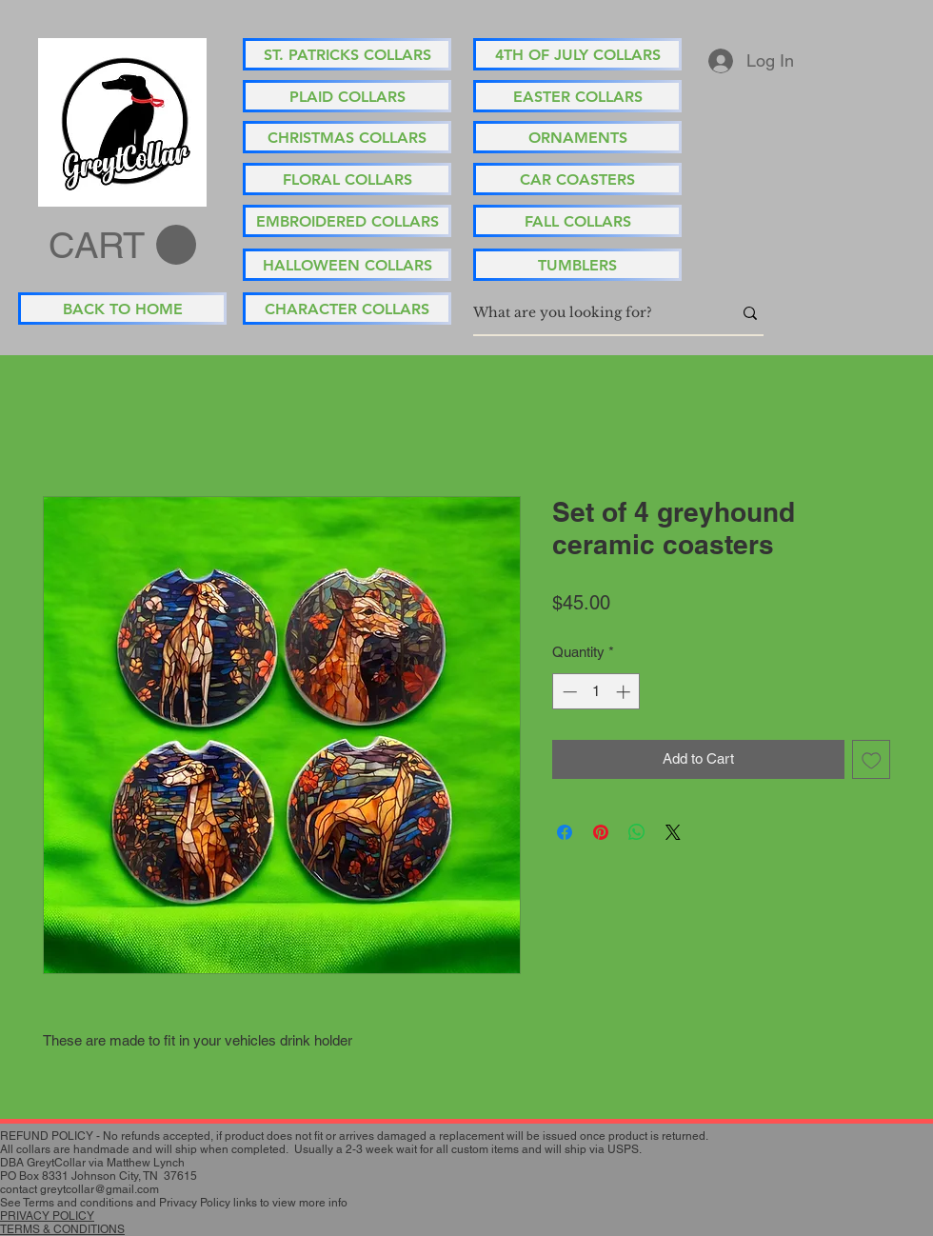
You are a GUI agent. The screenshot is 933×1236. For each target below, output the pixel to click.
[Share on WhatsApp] (636, 832)
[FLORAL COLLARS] (347, 179)
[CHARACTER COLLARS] (347, 308)
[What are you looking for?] (588, 313)
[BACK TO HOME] (122, 308)
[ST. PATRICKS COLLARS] (347, 54)
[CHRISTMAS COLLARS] (347, 137)
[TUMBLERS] (577, 265)
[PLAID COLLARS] (347, 96)
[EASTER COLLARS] (577, 96)
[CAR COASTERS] (577, 179)
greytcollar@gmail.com (99, 1189)
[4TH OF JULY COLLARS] (577, 54)
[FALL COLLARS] (577, 221)
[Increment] (625, 691)
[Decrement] (568, 691)
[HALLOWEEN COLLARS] (347, 265)
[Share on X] (673, 832)
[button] (122, 246)
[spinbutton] (596, 691)
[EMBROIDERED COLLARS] (347, 221)
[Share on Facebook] (564, 832)
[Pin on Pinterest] (600, 832)
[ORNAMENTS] (577, 137)
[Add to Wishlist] (871, 759)
